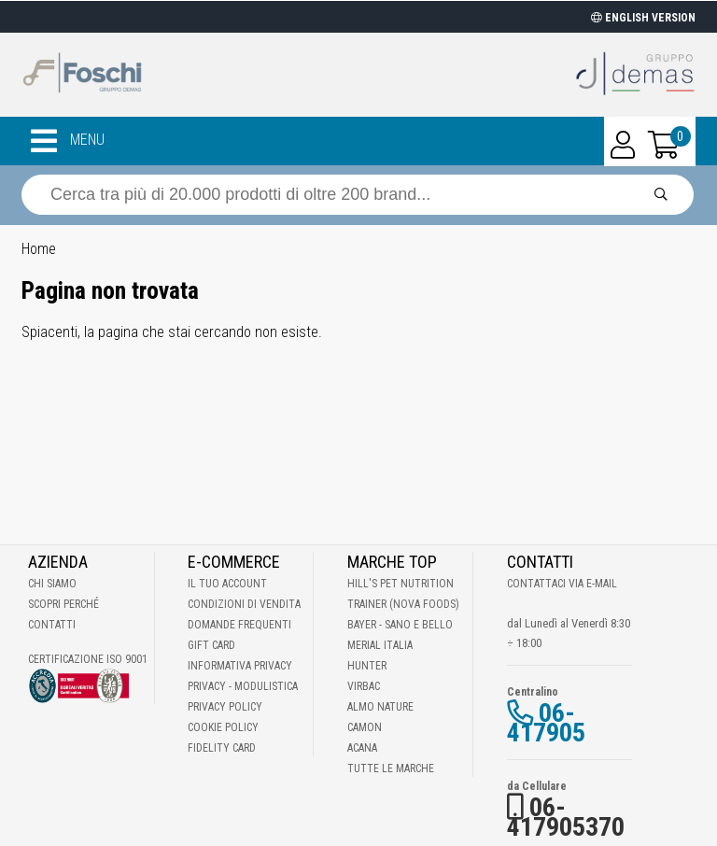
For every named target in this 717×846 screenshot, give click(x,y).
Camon (364, 727)
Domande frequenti (239, 624)
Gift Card (211, 645)
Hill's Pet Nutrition (400, 583)
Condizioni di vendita (244, 604)
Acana (362, 747)
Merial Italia (380, 645)
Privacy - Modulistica (243, 686)
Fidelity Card (222, 747)
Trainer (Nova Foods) (403, 604)
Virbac (363, 686)
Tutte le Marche (390, 768)
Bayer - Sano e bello (400, 624)
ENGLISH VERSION (643, 17)
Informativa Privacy (240, 665)
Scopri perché (63, 604)
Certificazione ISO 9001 (88, 659)
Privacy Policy (225, 706)
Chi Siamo (52, 583)
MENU (68, 141)
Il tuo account (227, 583)
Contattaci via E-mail (562, 583)
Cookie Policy (223, 727)
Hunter (367, 665)
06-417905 (546, 723)
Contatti (52, 624)
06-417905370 (566, 817)
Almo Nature (380, 706)
